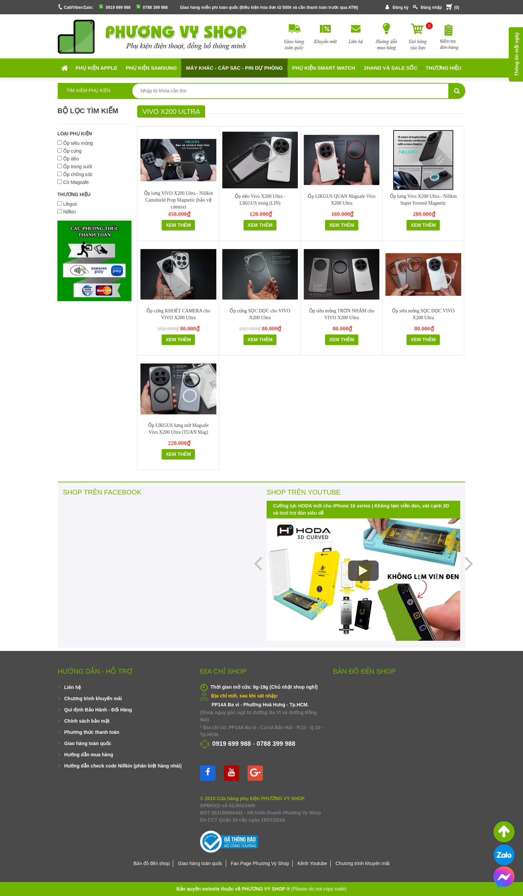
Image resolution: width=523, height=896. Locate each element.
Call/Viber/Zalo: (78, 7)
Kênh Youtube (312, 863)
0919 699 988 (118, 7)
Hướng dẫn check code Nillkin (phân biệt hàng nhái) (123, 766)
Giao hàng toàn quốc (87, 743)
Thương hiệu (444, 68)
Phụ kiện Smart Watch (323, 68)
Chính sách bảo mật (86, 721)
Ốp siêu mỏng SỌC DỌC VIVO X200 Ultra (423, 314)
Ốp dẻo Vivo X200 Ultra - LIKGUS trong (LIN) (260, 200)
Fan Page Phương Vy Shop (260, 863)
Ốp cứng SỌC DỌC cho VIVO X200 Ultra (260, 314)
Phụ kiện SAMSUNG (151, 68)
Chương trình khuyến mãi (93, 698)
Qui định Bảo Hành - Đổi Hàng (98, 709)
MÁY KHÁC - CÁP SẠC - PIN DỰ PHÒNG (234, 68)
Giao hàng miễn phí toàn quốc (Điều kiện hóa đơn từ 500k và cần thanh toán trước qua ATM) (269, 7)
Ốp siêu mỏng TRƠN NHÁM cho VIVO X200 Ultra (342, 314)
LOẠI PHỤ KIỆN (74, 133)
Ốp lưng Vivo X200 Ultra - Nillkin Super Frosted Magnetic (423, 200)
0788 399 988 (155, 7)
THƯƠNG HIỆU (74, 194)
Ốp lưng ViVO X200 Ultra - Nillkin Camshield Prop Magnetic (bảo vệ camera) (178, 200)
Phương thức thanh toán (91, 732)
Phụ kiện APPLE (96, 68)
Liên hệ (72, 687)
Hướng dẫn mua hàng (88, 754)
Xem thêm (178, 225)
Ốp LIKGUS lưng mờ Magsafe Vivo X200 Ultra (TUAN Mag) (178, 429)
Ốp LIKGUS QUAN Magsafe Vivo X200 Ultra (341, 200)
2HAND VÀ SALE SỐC (390, 68)
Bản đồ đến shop (151, 863)
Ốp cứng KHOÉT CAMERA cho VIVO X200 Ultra (178, 314)
